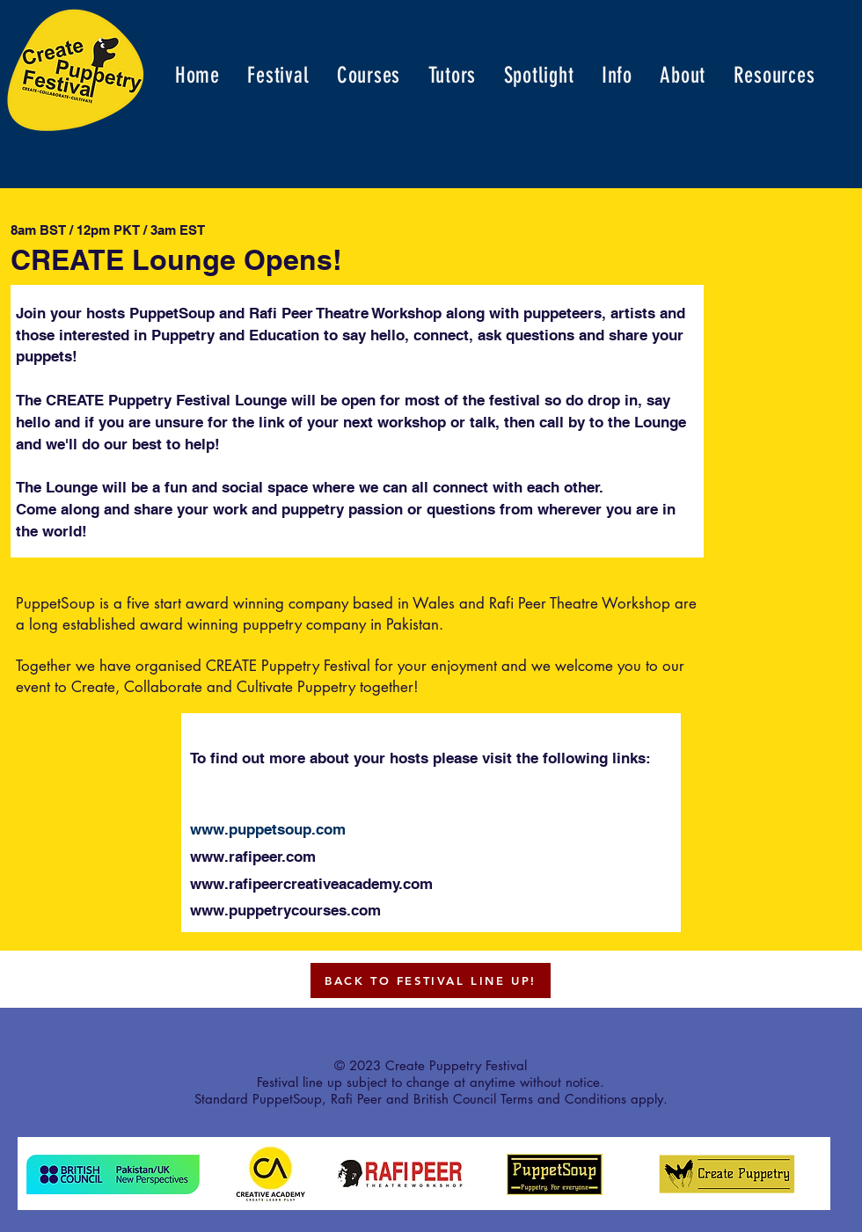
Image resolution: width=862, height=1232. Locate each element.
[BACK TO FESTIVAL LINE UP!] (430, 980)
